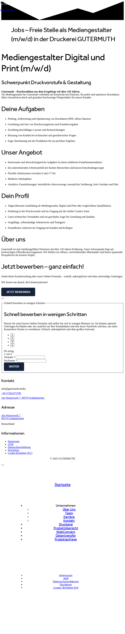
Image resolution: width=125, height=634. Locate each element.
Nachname (11, 360)
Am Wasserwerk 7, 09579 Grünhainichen (22, 397)
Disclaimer (13, 450)
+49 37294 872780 (11, 393)
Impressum (13, 441)
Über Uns (69, 509)
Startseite (62, 484)
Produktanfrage (66, 539)
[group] (62, 344)
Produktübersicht (66, 528)
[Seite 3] (12, 342)
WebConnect (65, 532)
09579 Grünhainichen (12, 418)
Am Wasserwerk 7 (11, 415)
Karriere (69, 517)
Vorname (10, 357)
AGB (10, 444)
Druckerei (66, 524)
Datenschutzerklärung (19, 447)
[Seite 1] (12, 335)
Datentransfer (66, 535)
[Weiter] (12, 338)
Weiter (14, 366)
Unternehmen (66, 505)
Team (69, 513)
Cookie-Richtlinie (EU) (20, 453)
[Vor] (12, 345)
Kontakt (69, 520)
